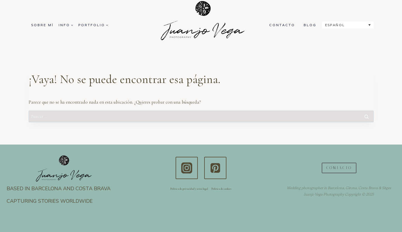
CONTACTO (282, 25)
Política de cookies (221, 189)
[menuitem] (348, 24)
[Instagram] (187, 168)
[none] (348, 24)
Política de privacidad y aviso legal (189, 189)
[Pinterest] (215, 168)
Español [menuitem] (335, 25)
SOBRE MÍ (42, 25)
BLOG (310, 25)
